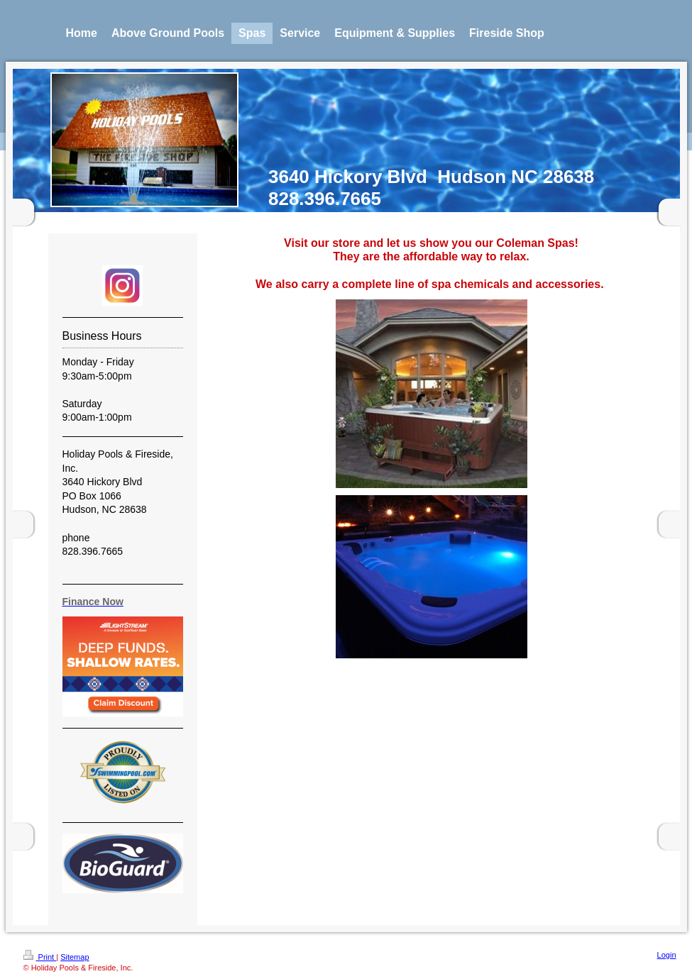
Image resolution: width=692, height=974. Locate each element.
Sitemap (74, 957)
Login (666, 955)
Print (40, 957)
